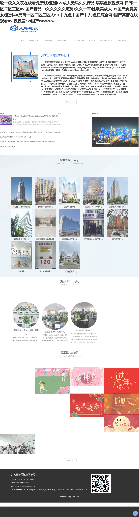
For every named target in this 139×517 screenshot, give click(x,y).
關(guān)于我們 (34, 40)
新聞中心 (48, 40)
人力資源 (92, 40)
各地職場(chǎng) (62, 40)
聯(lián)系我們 (122, 40)
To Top (135, 513)
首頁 (22, 40)
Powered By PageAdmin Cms (69, 497)
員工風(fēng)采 (78, 40)
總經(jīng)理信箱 (106, 40)
